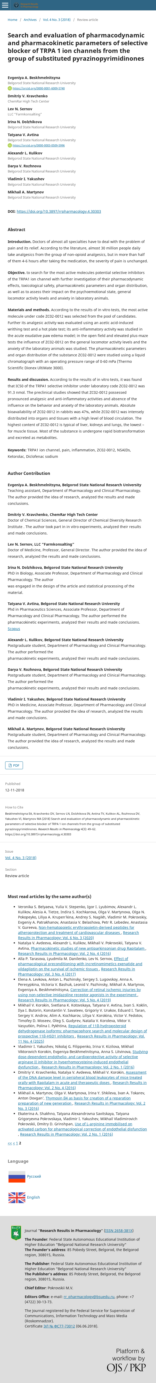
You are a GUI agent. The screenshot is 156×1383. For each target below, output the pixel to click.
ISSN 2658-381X (118, 1230)
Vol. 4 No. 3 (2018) (57, 19)
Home (12, 19)
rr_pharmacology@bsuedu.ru (89, 1296)
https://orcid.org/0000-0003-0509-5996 (39, 145)
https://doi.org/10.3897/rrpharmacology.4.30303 (59, 211)
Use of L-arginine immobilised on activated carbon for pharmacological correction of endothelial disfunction (82, 1126)
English (24, 1197)
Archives (30, 19)
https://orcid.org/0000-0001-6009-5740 (39, 88)
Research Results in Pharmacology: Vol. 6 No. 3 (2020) (78, 935)
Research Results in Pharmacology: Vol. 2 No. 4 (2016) (64, 953)
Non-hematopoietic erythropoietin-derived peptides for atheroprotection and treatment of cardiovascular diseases (76, 930)
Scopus (14, 628)
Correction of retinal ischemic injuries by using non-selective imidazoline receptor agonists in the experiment (79, 992)
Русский (24, 1176)
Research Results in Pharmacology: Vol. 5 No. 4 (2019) (64, 999)
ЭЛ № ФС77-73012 (59, 1326)
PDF (15, 765)
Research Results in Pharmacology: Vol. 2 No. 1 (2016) (88, 1067)
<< (10, 1143)
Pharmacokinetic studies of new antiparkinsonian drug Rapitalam (88, 948)
